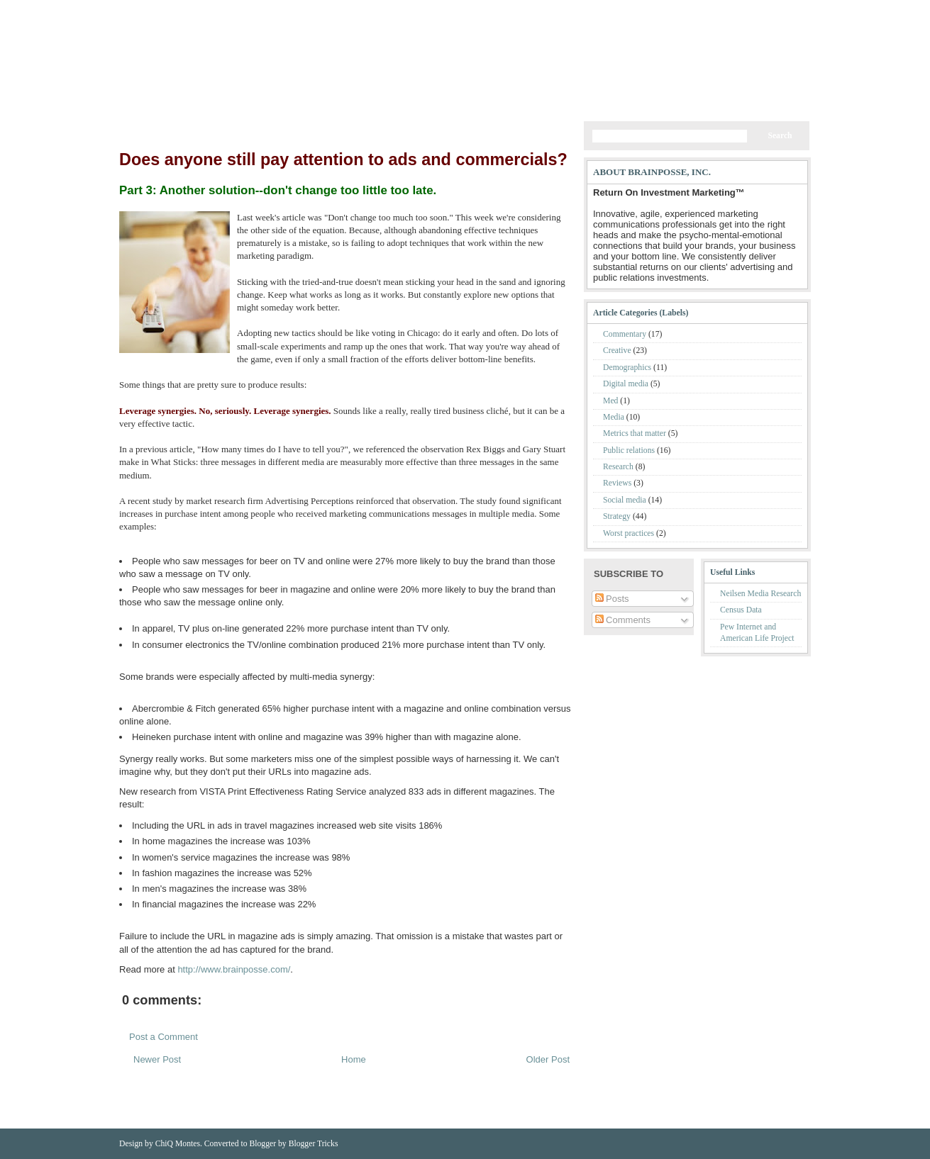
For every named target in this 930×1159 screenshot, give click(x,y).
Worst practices (629, 533)
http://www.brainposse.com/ (233, 969)
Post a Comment (163, 1036)
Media (614, 417)
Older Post (548, 1059)
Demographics (628, 367)
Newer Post (157, 1059)
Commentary (625, 334)
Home (143, 10)
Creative (618, 350)
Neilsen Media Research (760, 593)
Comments (750, 10)
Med (611, 400)
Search (780, 135)
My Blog (279, 78)
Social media (625, 500)
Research (619, 466)
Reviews (618, 483)
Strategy (618, 516)
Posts (711, 10)
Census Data (741, 610)
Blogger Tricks (313, 1143)
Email (790, 10)
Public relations (630, 450)
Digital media (627, 383)
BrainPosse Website (223, 10)
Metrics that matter (635, 433)
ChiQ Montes (177, 1143)
